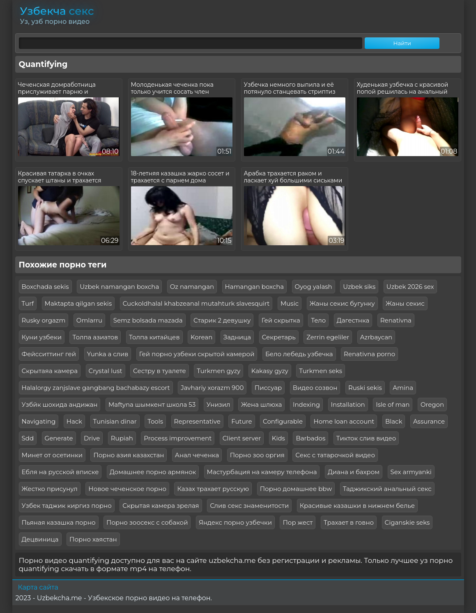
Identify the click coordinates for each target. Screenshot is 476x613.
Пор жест (298, 522)
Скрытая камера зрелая (160, 505)
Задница (237, 337)
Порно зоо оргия (257, 455)
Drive (92, 438)
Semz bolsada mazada (148, 320)
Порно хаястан (93, 539)
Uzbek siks (359, 286)
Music (290, 303)
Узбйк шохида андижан (60, 404)
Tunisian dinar (115, 421)
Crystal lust (105, 371)
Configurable (283, 421)
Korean (201, 337)
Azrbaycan (376, 337)
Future (241, 421)
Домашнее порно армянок (153, 472)
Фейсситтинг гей (49, 354)
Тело (318, 320)
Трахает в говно (349, 522)
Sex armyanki (411, 472)
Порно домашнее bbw (296, 489)
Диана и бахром (353, 472)
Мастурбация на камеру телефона (262, 472)
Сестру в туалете (159, 371)
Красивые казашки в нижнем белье (357, 505)
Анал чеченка (197, 455)
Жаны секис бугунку (342, 303)
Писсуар (268, 388)
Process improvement (178, 438)
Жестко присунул (50, 489)
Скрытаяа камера (50, 371)
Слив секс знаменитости (249, 505)
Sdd (28, 438)
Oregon (432, 404)
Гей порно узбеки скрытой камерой (197, 354)
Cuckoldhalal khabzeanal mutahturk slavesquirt (196, 303)
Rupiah (122, 438)
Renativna (396, 320)
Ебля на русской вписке (60, 472)
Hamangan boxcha (254, 286)
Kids (278, 438)
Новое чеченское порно (127, 489)
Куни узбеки (42, 337)
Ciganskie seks (407, 522)
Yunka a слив (108, 354)
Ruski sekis (365, 388)
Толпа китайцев (154, 337)
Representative (197, 421)
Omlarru (89, 320)
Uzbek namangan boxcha (119, 286)
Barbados (310, 438)
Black (393, 421)
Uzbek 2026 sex (410, 286)
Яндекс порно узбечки (235, 522)
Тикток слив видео (366, 438)
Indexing (306, 404)
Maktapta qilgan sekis (78, 303)
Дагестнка (353, 320)
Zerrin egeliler (327, 337)
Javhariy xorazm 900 (212, 388)
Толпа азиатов (95, 337)
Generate (59, 438)
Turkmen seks (320, 371)
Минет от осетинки (52, 455)
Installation (348, 404)
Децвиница (40, 539)
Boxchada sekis (45, 286)
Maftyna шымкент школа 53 (151, 404)
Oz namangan (192, 286)
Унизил (218, 404)
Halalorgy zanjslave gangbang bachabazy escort (96, 388)
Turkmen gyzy (218, 371)
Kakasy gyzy (269, 371)
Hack (74, 421)
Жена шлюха (261, 404)
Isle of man (392, 404)
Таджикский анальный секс (387, 489)
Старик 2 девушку (222, 320)
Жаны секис (405, 303)
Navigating (39, 421)
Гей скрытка (281, 320)
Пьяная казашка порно (59, 522)
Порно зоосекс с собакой (147, 522)
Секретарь (279, 337)
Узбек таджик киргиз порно (67, 505)
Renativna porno (369, 354)
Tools (155, 421)
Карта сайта (38, 587)
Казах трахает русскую (213, 489)
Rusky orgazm (44, 320)
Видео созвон (315, 388)
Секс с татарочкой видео (335, 455)
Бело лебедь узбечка (299, 354)
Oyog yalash (313, 286)
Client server (242, 438)
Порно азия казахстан (128, 455)
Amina (403, 388)
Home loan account (343, 421)
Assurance (429, 421)
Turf (28, 303)
